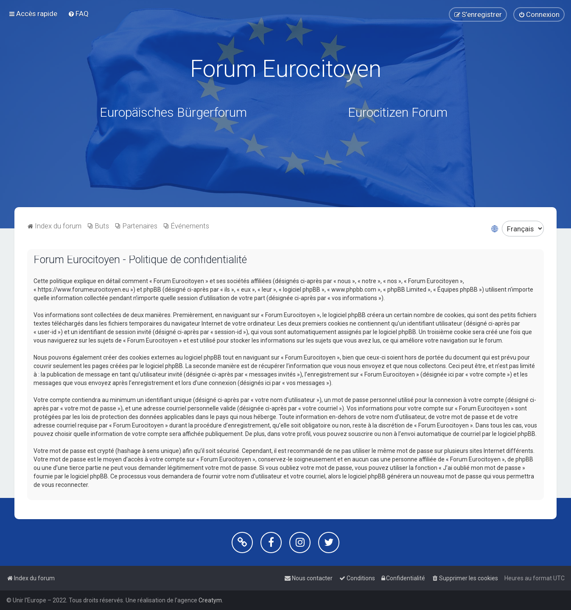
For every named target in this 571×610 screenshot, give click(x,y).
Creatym (210, 600)
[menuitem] (78, 13)
